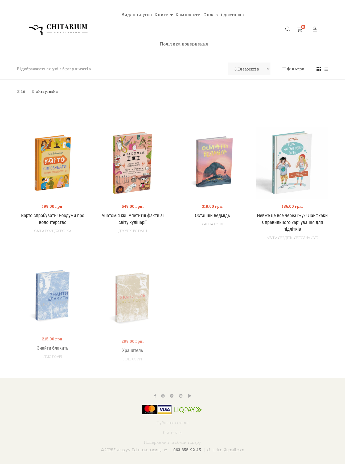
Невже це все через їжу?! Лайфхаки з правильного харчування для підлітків (292, 222)
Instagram (163, 396)
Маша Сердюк (280, 237)
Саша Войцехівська (52, 230)
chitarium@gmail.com (225, 449)
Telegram (172, 396)
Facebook (155, 396)
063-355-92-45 (187, 449)
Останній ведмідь (212, 215)
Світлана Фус (306, 237)
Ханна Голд (212, 224)
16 (23, 91)
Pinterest (181, 396)
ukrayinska (47, 91)
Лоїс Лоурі (52, 372)
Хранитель (132, 366)
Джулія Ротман (132, 230)
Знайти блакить (52, 364)
